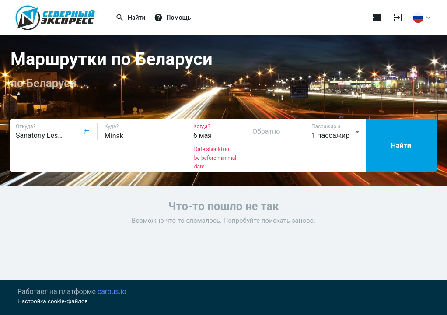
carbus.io (112, 291)
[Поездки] (377, 17)
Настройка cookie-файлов (52, 301)
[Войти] (398, 17)
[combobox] (52, 131)
